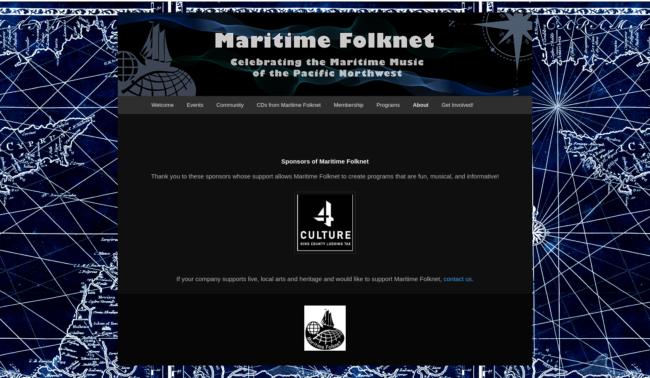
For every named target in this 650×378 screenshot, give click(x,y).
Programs (388, 105)
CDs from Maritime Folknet (289, 105)
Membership (349, 105)
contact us (458, 278)
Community (230, 105)
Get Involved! (457, 105)
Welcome (162, 105)
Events (195, 105)
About (421, 105)
